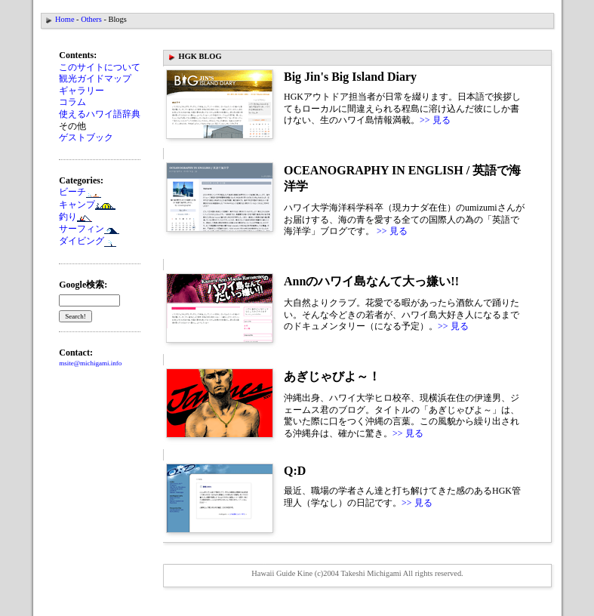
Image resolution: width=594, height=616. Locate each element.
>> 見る (435, 120)
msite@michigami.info (90, 363)
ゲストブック (86, 137)
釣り (75, 216)
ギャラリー (81, 90)
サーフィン (89, 228)
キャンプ (87, 204)
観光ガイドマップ (95, 78)
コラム (72, 102)
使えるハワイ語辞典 (99, 114)
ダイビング (87, 241)
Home (64, 19)
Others (91, 19)
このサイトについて (99, 67)
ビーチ (72, 191)
